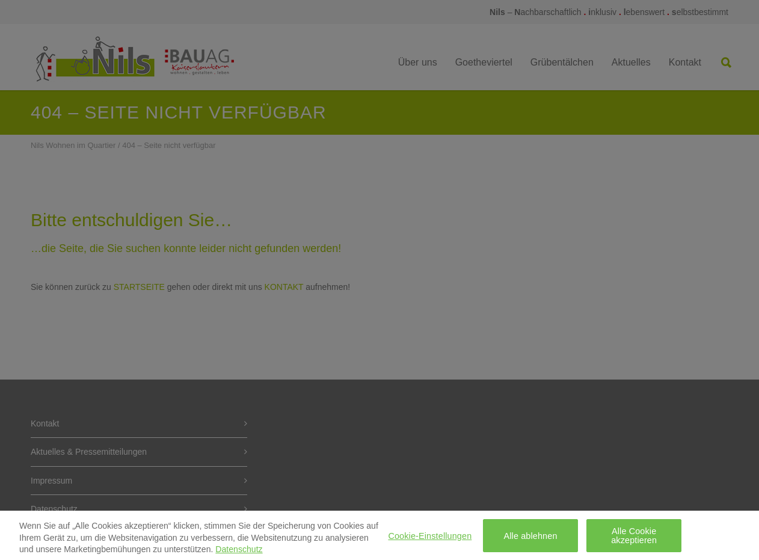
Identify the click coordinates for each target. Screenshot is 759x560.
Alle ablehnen (530, 539)
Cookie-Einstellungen (430, 539)
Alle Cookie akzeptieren (634, 539)
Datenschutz (238, 553)
